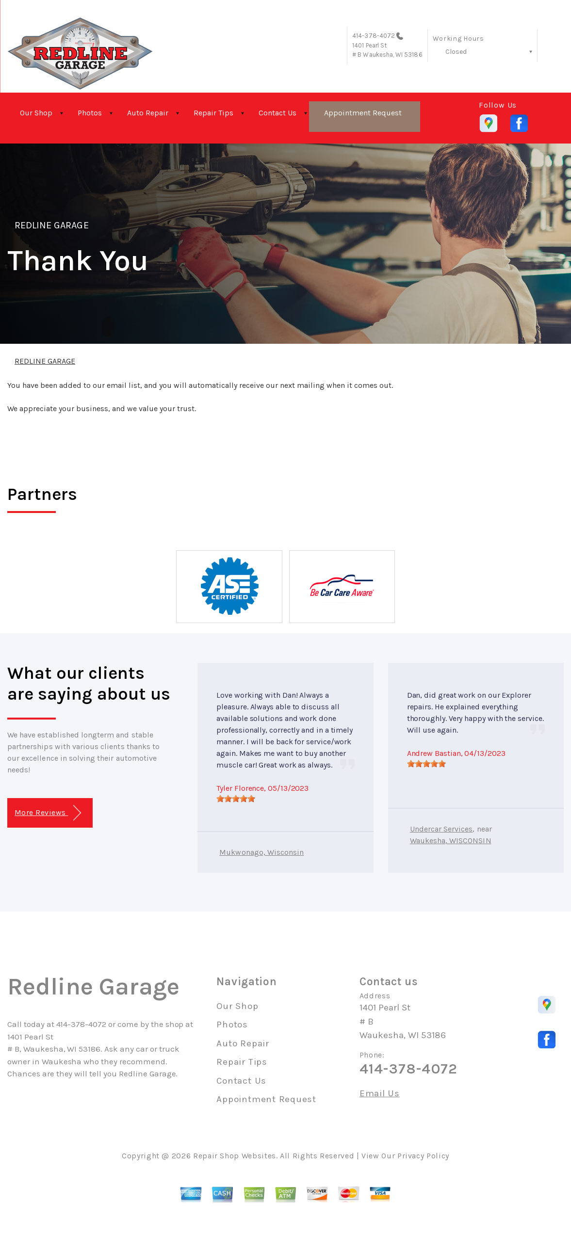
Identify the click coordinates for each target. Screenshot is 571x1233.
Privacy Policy (423, 1155)
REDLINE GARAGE (52, 225)
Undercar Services (441, 828)
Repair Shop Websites (234, 1155)
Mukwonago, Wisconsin (261, 852)
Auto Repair (147, 112)
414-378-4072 (373, 35)
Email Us (379, 1093)
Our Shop (36, 112)
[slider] (235, 798)
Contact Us (277, 112)
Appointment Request (363, 112)
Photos (90, 112)
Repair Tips (213, 112)
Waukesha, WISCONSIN (450, 840)
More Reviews (48, 813)
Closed (456, 52)
